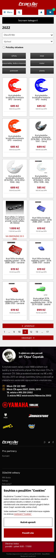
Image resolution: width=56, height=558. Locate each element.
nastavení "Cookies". (23, 514)
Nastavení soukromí (28, 556)
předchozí (28, 325)
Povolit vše (28, 533)
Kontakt (5, 456)
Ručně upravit (28, 522)
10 (19, 331)
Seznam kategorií (28, 20)
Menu (8, 12)
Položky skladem (14, 47)
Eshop (5, 480)
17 (47, 331)
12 (31, 331)
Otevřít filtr (28, 34)
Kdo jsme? (6, 484)
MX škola (6, 477)
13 (37, 331)
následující (28, 337)
